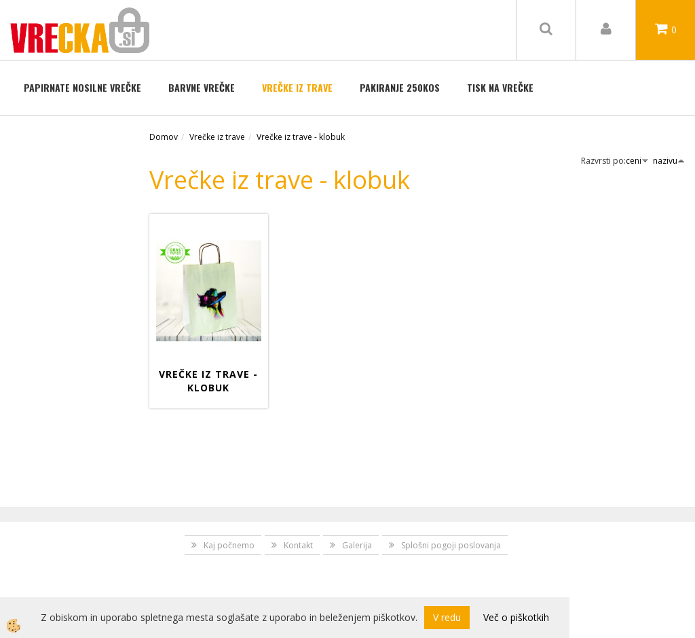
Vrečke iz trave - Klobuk (208, 381)
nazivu (669, 160)
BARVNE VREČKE (201, 87)
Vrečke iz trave (297, 87)
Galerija (357, 545)
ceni (637, 160)
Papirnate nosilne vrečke (82, 87)
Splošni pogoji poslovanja (451, 545)
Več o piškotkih (516, 617)
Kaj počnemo (229, 545)
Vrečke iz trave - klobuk (301, 137)
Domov (163, 137)
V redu (447, 617)
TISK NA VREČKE (500, 87)
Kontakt (298, 545)
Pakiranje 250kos (400, 87)
